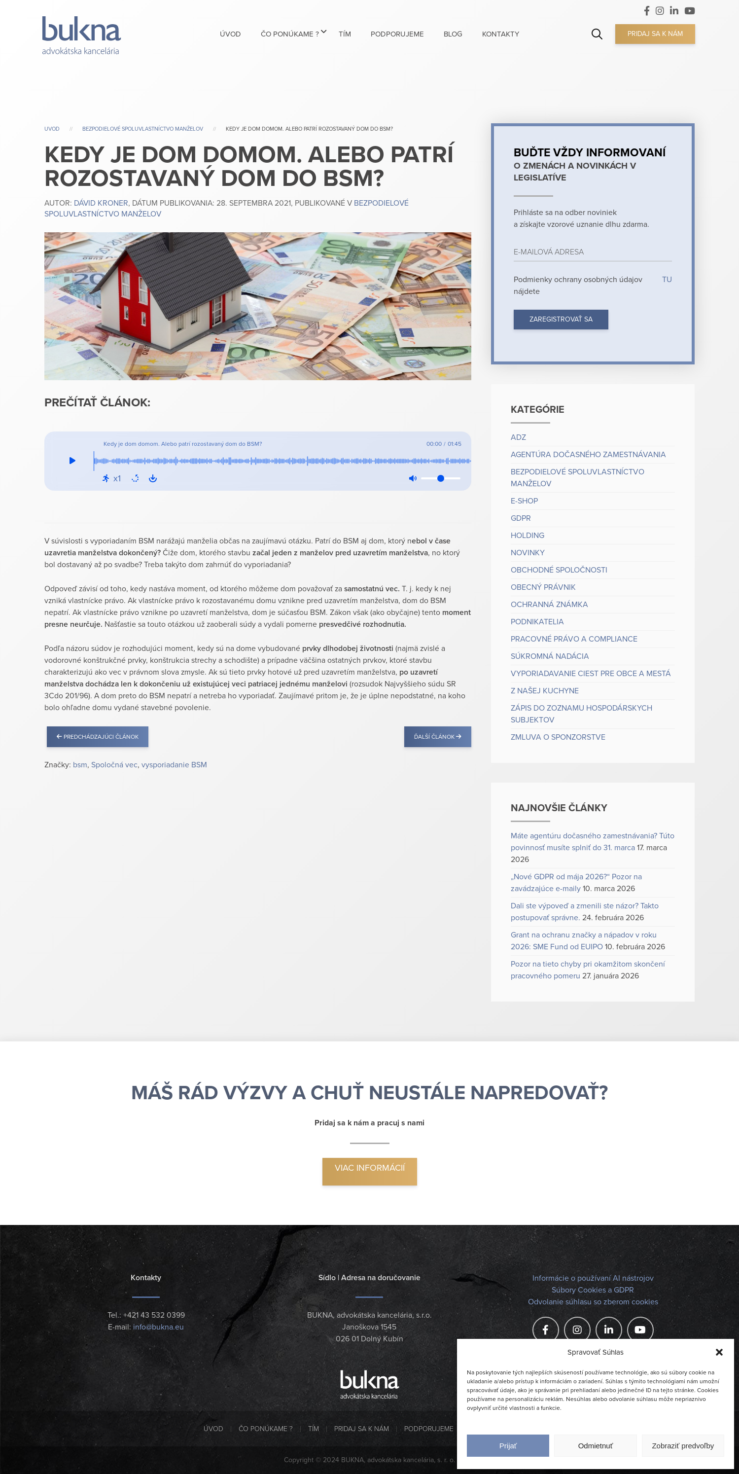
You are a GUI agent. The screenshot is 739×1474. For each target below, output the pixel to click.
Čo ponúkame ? (266, 1429)
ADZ (518, 437)
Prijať (508, 1445)
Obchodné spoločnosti (559, 570)
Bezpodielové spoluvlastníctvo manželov (142, 129)
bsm (80, 765)
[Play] (73, 461)
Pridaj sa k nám (655, 34)
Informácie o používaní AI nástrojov (593, 1278)
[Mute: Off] (412, 478)
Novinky (528, 553)
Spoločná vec (114, 765)
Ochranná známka (549, 605)
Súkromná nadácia (550, 656)
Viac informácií (370, 1167)
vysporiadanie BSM (174, 765)
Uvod (52, 129)
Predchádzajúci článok (98, 736)
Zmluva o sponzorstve (558, 737)
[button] (719, 1352)
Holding (527, 535)
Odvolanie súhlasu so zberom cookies (593, 1302)
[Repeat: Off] (135, 478)
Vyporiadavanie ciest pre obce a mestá (591, 674)
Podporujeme (429, 1429)
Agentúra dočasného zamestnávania (588, 455)
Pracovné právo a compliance (574, 639)
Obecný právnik (543, 587)
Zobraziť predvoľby (683, 1445)
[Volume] (440, 478)
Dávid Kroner (101, 203)
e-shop (524, 501)
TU (666, 280)
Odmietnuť (595, 1445)
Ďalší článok (437, 736)
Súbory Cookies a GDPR (593, 1290)
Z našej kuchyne (545, 691)
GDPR (521, 518)
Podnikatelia (537, 622)
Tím (313, 1429)
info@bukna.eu (158, 1327)
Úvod (213, 1429)
